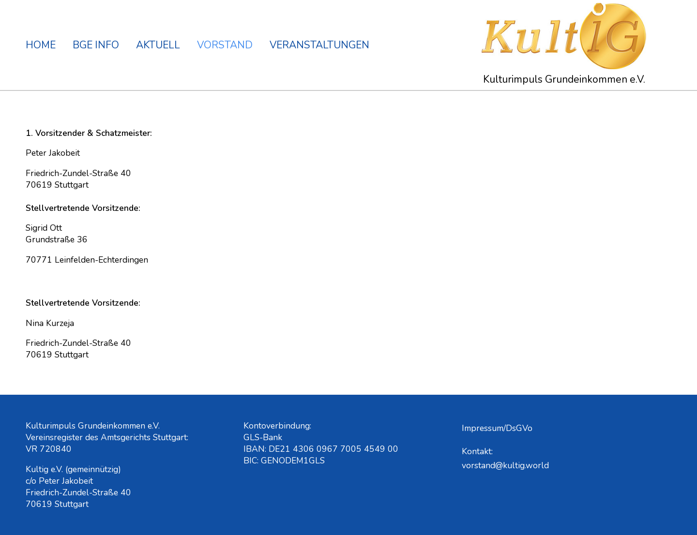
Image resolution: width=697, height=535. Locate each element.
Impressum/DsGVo (497, 428)
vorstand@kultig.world (505, 465)
